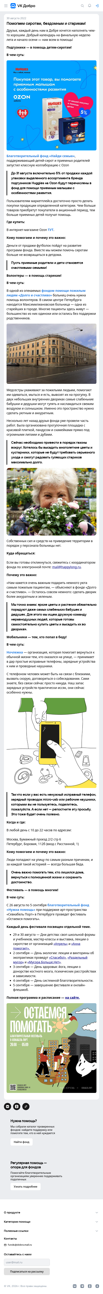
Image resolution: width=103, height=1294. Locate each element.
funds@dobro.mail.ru (18, 1244)
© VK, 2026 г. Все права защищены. (25, 1285)
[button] (51, 1212)
